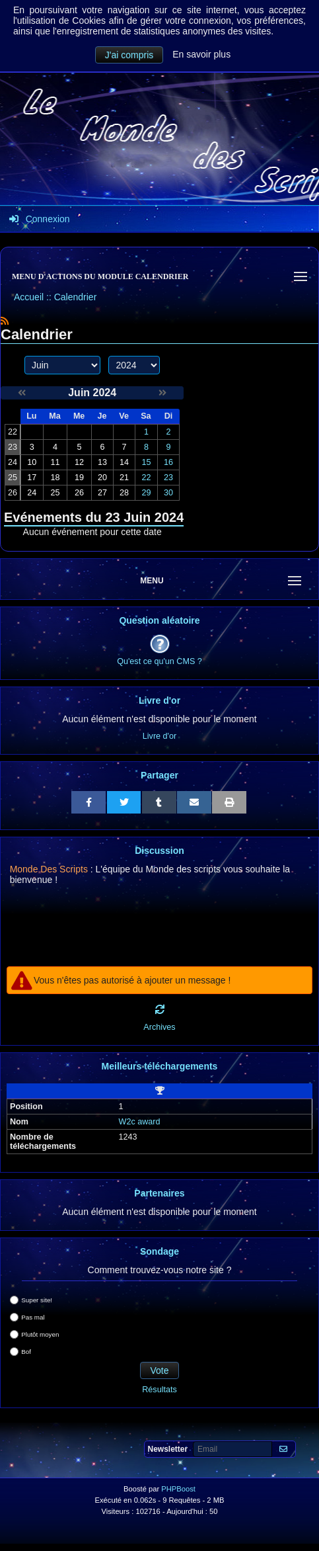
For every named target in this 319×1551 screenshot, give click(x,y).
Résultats (159, 1389)
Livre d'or (159, 736)
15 (146, 462)
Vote (159, 1370)
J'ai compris (129, 55)
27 (102, 492)
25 (54, 492)
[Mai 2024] (22, 393)
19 (79, 477)
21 (124, 477)
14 (124, 462)
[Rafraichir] (159, 1009)
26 (79, 492)
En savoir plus (201, 54)
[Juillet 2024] (162, 393)
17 (31, 477)
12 (79, 462)
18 (54, 477)
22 (146, 477)
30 (168, 492)
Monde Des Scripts (49, 869)
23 (168, 477)
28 (124, 492)
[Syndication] (5, 320)
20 (102, 477)
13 (102, 462)
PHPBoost (178, 1489)
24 (31, 492)
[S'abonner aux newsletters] (283, 1449)
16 (168, 462)
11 (54, 462)
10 (31, 462)
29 (146, 492)
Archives (159, 1027)
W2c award (139, 1121)
